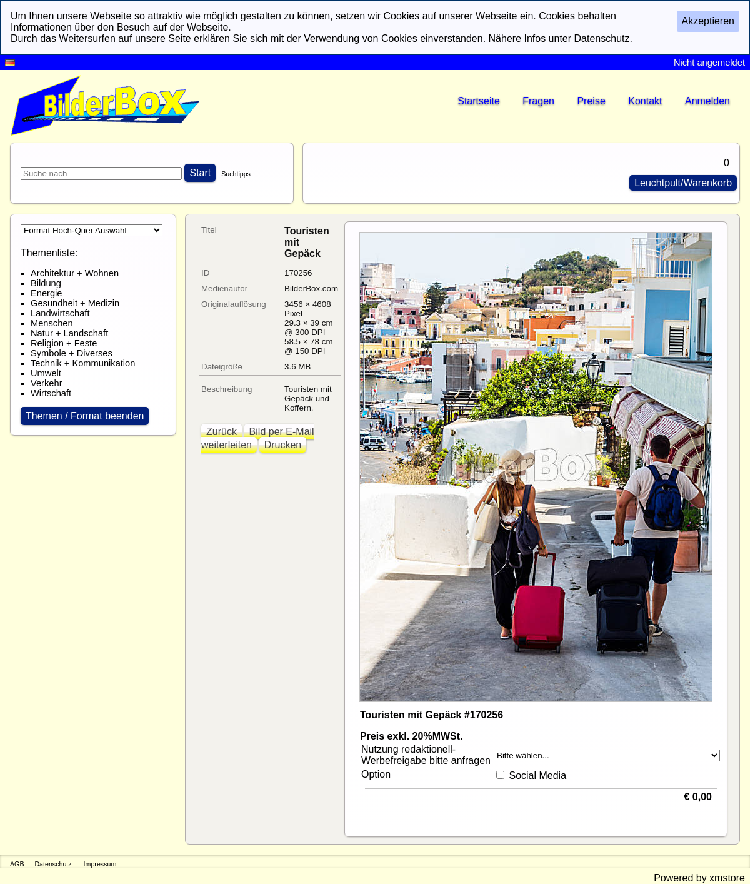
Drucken (283, 444)
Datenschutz (52, 864)
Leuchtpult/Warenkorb (683, 183)
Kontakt (645, 101)
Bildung (46, 283)
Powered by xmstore (699, 878)
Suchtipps (236, 174)
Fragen (538, 101)
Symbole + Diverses (71, 353)
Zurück (221, 431)
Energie (46, 293)
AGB (17, 864)
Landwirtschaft (60, 313)
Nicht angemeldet (709, 63)
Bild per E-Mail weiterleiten (257, 438)
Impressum (100, 864)
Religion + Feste (64, 343)
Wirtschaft (51, 393)
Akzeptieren (708, 21)
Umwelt (46, 373)
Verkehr (46, 383)
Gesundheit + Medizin (75, 303)
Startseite (479, 101)
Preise (591, 101)
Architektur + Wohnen (75, 273)
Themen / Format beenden (85, 416)
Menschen (52, 323)
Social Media (537, 775)
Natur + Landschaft (69, 333)
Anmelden (707, 101)
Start (200, 173)
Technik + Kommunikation (83, 363)
